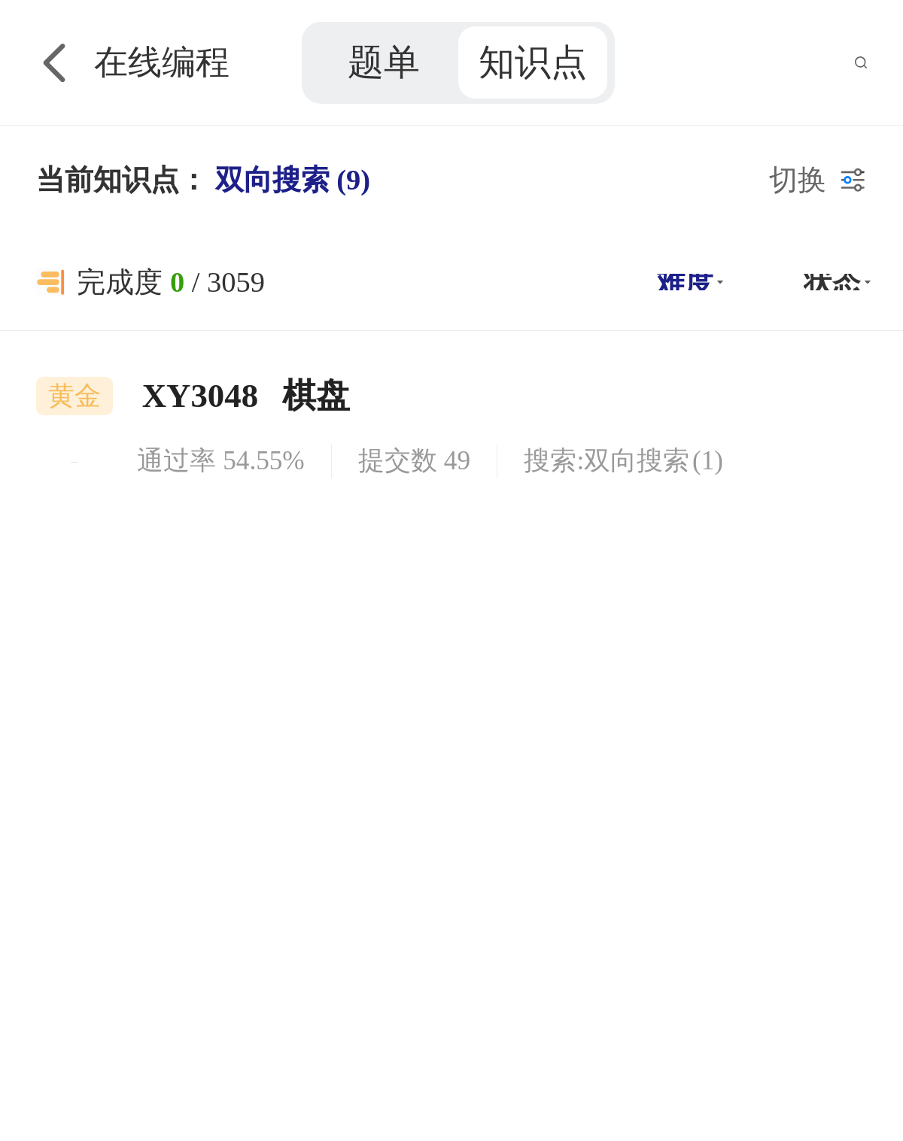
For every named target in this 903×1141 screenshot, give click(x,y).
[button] (687, 282)
